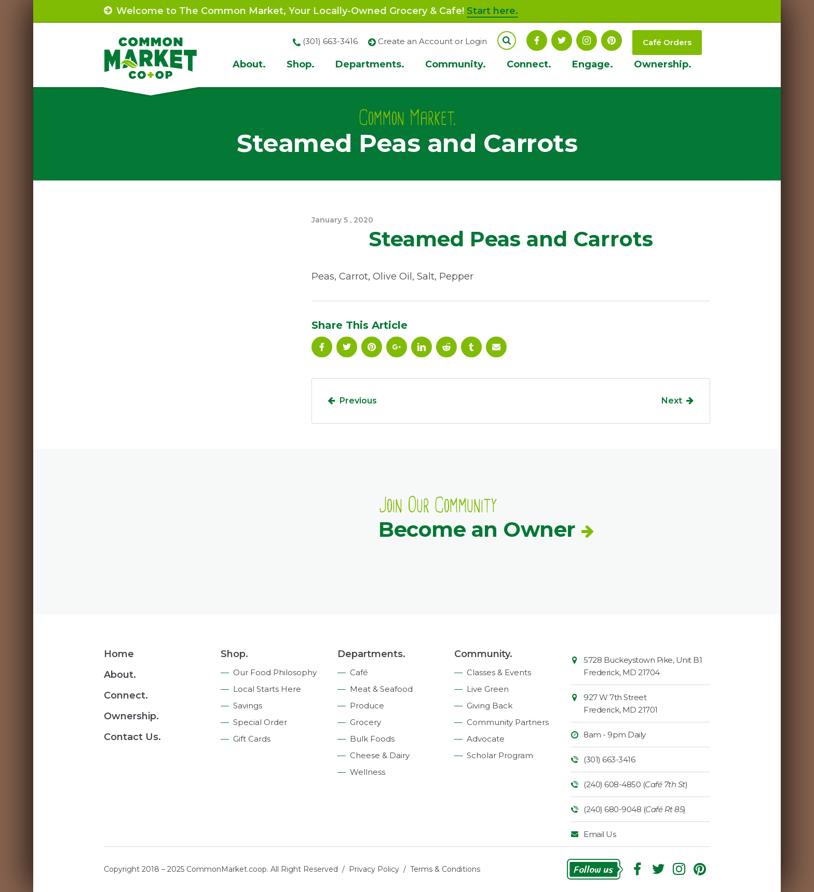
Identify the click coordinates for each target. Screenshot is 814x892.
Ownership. (662, 64)
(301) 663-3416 (609, 759)
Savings (247, 705)
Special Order (260, 722)
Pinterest (611, 40)
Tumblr (471, 347)
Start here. (492, 11)
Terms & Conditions (445, 869)
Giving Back (489, 705)
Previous (358, 401)
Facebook (536, 40)
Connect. (529, 64)
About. (249, 64)
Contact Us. (132, 737)
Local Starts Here (267, 689)
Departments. (369, 64)
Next (671, 401)
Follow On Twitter (561, 40)
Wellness (367, 772)
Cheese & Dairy (380, 755)
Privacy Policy (374, 869)
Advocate (486, 739)
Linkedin (421, 347)
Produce (367, 705)
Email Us (600, 834)
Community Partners (508, 722)
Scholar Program (500, 755)
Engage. (592, 64)
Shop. (301, 64)
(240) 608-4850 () (635, 784)
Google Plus (396, 347)
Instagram (586, 40)
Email (496, 347)
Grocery (365, 722)
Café (359, 672)
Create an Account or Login (432, 41)
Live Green (488, 689)
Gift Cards (251, 739)
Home (119, 654)
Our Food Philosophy (275, 672)
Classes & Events (499, 672)
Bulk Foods (372, 739)
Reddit (446, 347)
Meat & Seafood (381, 689)
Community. (455, 64)
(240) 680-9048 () (635, 809)
